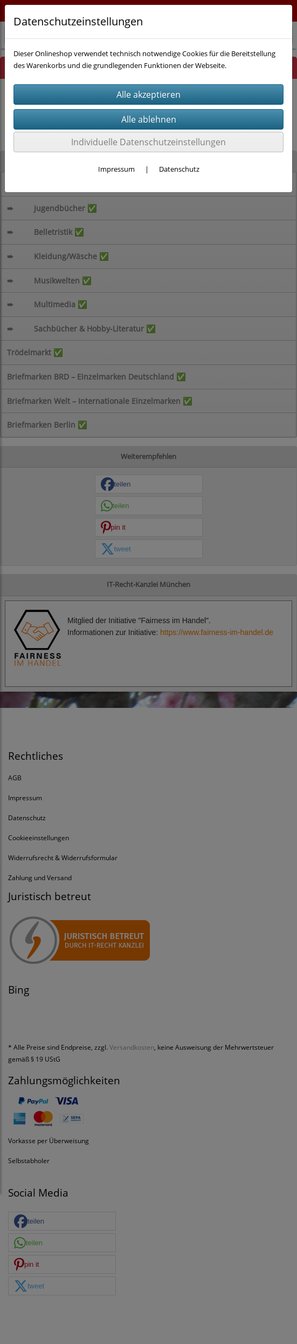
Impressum (116, 169)
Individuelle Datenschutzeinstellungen (148, 142)
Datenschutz (179, 169)
